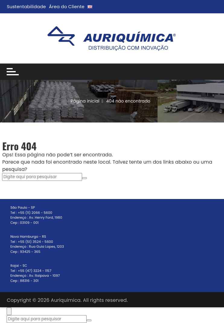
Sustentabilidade (26, 6)
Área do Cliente (67, 6)
